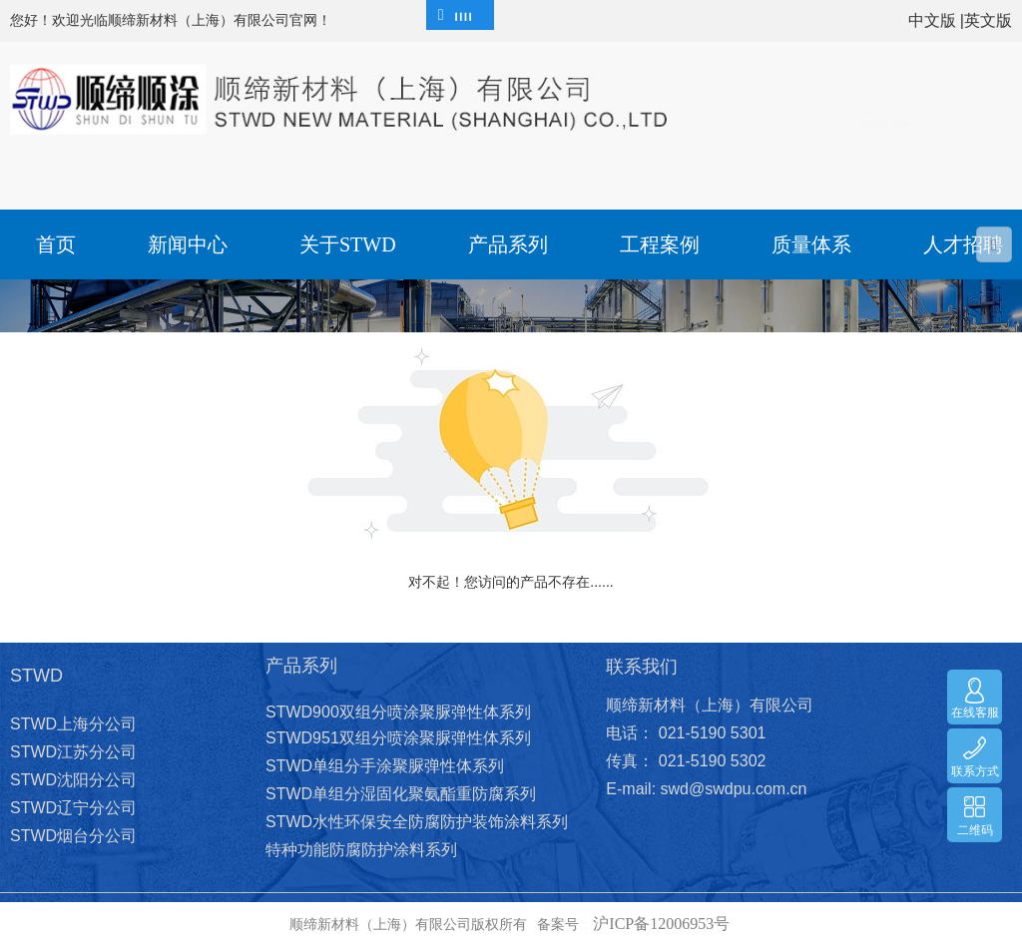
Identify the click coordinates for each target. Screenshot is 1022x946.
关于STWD (347, 244)
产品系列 (508, 244)
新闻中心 (188, 244)
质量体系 (811, 244)
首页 (56, 244)
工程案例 (660, 244)
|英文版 (986, 20)
